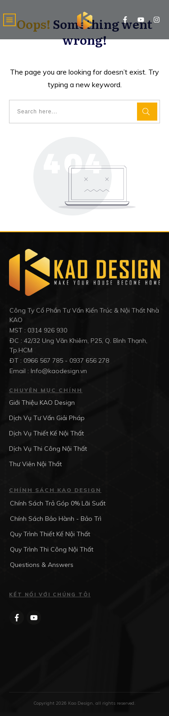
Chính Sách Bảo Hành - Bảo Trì (55, 519)
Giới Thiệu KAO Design (42, 402)
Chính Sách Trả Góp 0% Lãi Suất (57, 503)
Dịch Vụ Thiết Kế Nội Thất (46, 433)
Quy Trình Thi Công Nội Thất (51, 549)
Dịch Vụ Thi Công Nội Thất (48, 449)
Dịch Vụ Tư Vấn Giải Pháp (47, 418)
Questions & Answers (41, 565)
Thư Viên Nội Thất (35, 464)
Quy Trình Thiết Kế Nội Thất (50, 534)
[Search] (147, 112)
